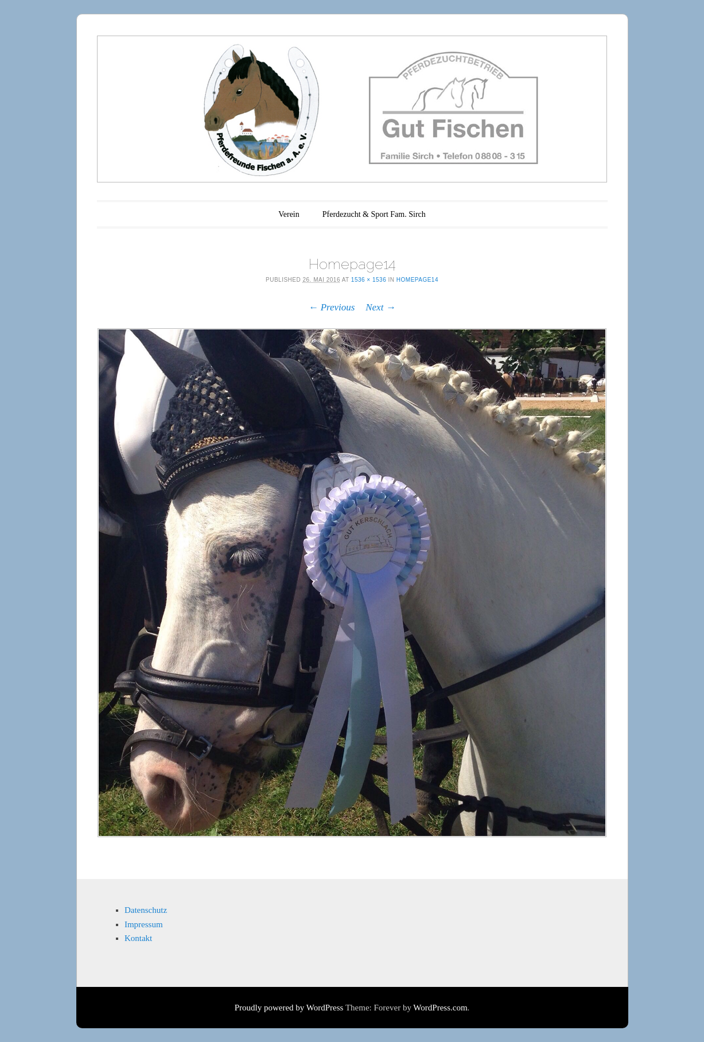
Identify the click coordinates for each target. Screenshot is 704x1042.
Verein (289, 214)
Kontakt (138, 938)
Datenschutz (146, 910)
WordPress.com (440, 1007)
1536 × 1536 (368, 280)
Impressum (144, 924)
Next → (380, 307)
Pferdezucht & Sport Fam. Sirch (374, 214)
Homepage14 (417, 280)
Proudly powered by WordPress (289, 1007)
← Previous (331, 307)
